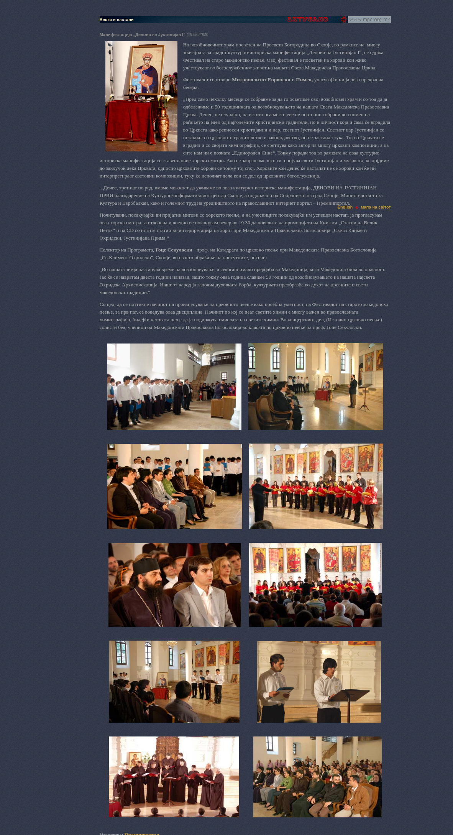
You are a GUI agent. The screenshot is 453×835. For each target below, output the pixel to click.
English (345, 207)
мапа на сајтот (376, 207)
